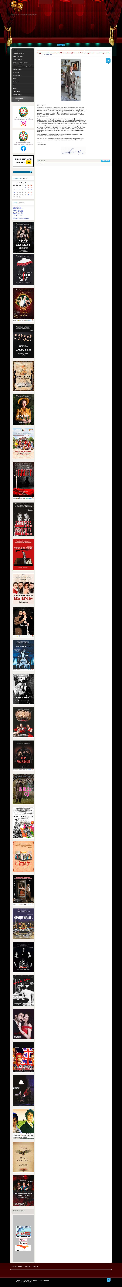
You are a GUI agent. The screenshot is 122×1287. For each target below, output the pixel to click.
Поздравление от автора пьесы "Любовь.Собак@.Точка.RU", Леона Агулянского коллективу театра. (73, 53)
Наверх (109, 1280)
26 (28, 194)
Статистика (27, 1266)
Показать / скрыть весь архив (21, 218)
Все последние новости (19, 100)
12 (28, 190)
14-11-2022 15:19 (48, 54)
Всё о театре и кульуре (24, 6)
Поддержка (35, 1266)
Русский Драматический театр (13, 1281)
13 (31, 190)
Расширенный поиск (18, 98)
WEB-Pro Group (33, 1280)
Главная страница (16, 1266)
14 (14, 192)
